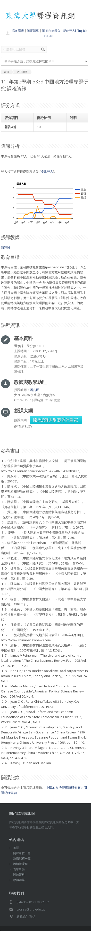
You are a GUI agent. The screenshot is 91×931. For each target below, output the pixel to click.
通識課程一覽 (22, 858)
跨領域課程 (20, 864)
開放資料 (19, 874)
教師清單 (19, 880)
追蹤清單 (33, 31)
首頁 (16, 848)
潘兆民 (5, 247)
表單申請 (19, 869)
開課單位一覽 (22, 853)
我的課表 (18, 31)
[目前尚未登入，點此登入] (59, 31)
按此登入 (47, 171)
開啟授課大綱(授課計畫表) (55, 419)
